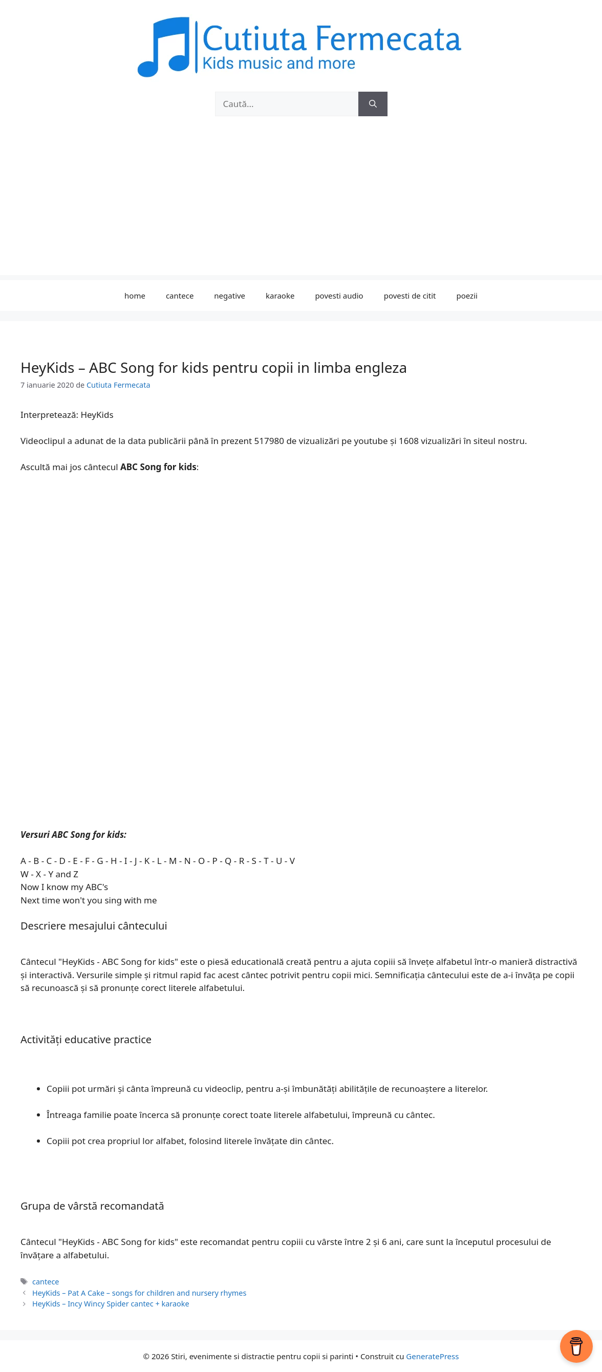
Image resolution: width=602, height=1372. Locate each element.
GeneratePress (432, 1356)
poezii (467, 295)
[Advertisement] (301, 203)
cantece (179, 295)
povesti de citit (410, 295)
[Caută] (373, 104)
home (134, 295)
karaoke (280, 295)
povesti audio (339, 295)
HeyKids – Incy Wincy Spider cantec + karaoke (110, 1303)
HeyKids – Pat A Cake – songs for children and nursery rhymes (139, 1293)
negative (229, 295)
